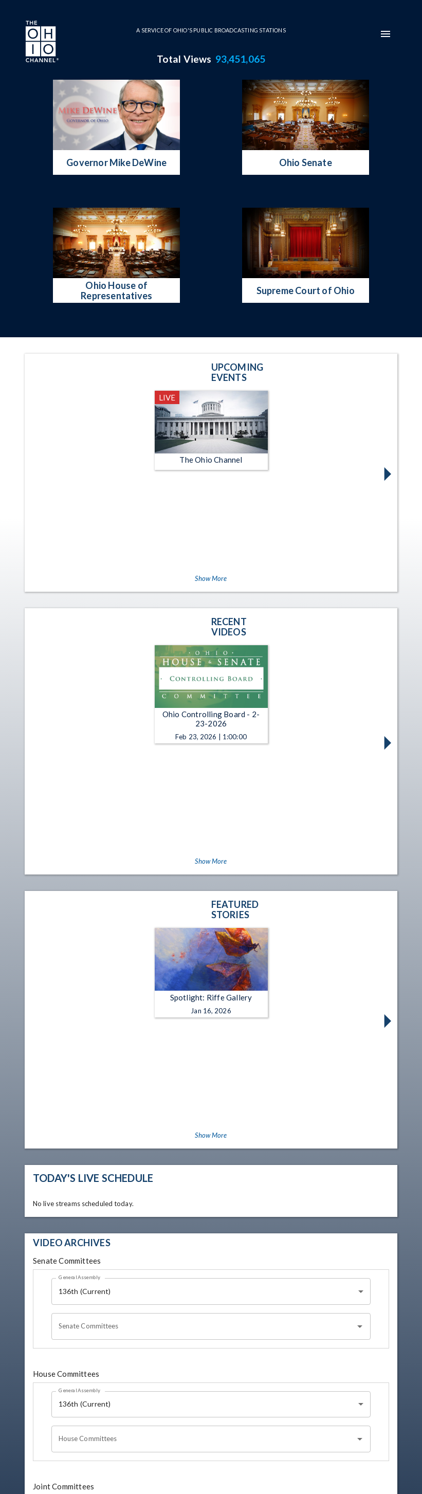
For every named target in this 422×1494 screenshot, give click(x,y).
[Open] (360, 1049)
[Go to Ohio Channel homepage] (41, 42)
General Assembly (79, 999)
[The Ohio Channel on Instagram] (115, 1440)
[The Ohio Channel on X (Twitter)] (142, 1440)
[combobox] (211, 1013)
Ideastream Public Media (251, 1471)
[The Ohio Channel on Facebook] (89, 1440)
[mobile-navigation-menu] (385, 34)
